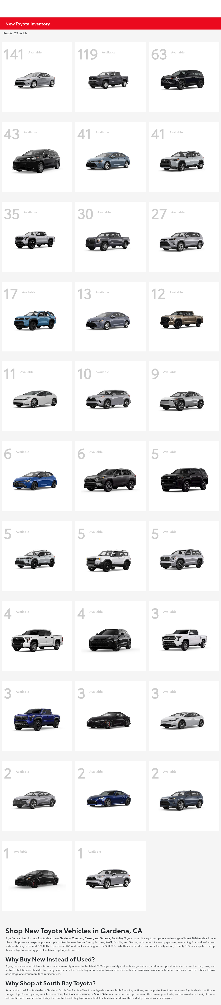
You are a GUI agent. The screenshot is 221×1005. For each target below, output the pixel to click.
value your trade (164, 994)
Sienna (133, 942)
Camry (89, 942)
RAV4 (109, 942)
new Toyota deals (42, 938)
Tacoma (99, 942)
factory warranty (61, 966)
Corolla (118, 942)
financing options (132, 990)
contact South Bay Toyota (72, 998)
